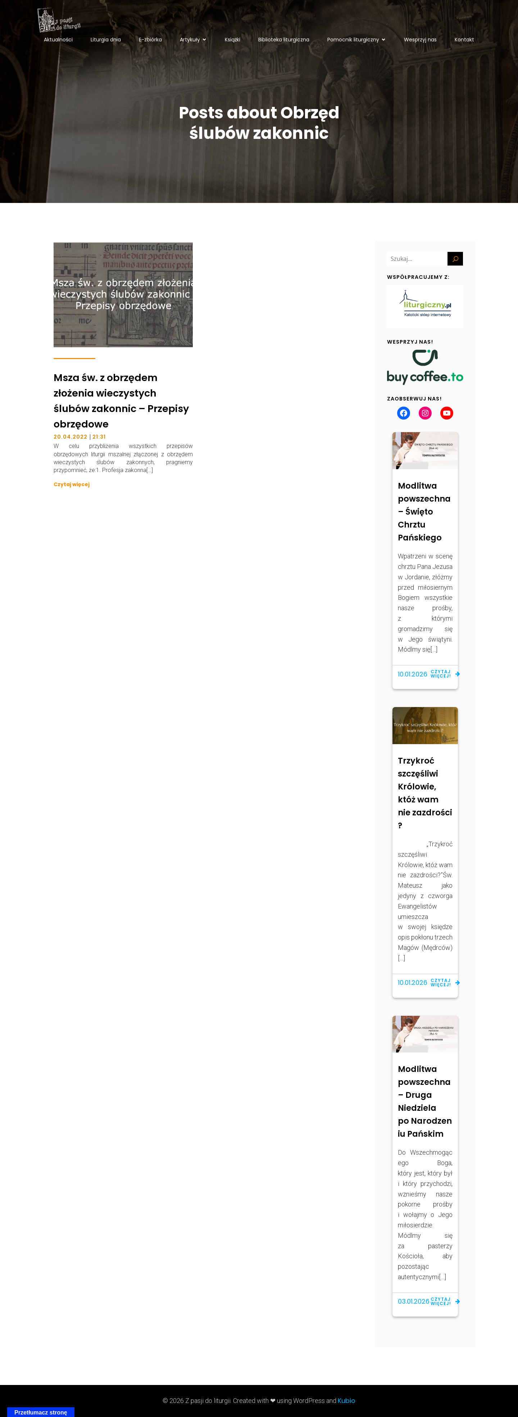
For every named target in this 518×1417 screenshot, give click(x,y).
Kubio (346, 1400)
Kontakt (464, 39)
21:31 (99, 436)
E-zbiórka (150, 39)
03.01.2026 (414, 1301)
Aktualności (58, 39)
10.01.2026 (412, 674)
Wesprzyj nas (420, 39)
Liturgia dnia (106, 39)
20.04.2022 (70, 436)
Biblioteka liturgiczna (283, 39)
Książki (232, 39)
